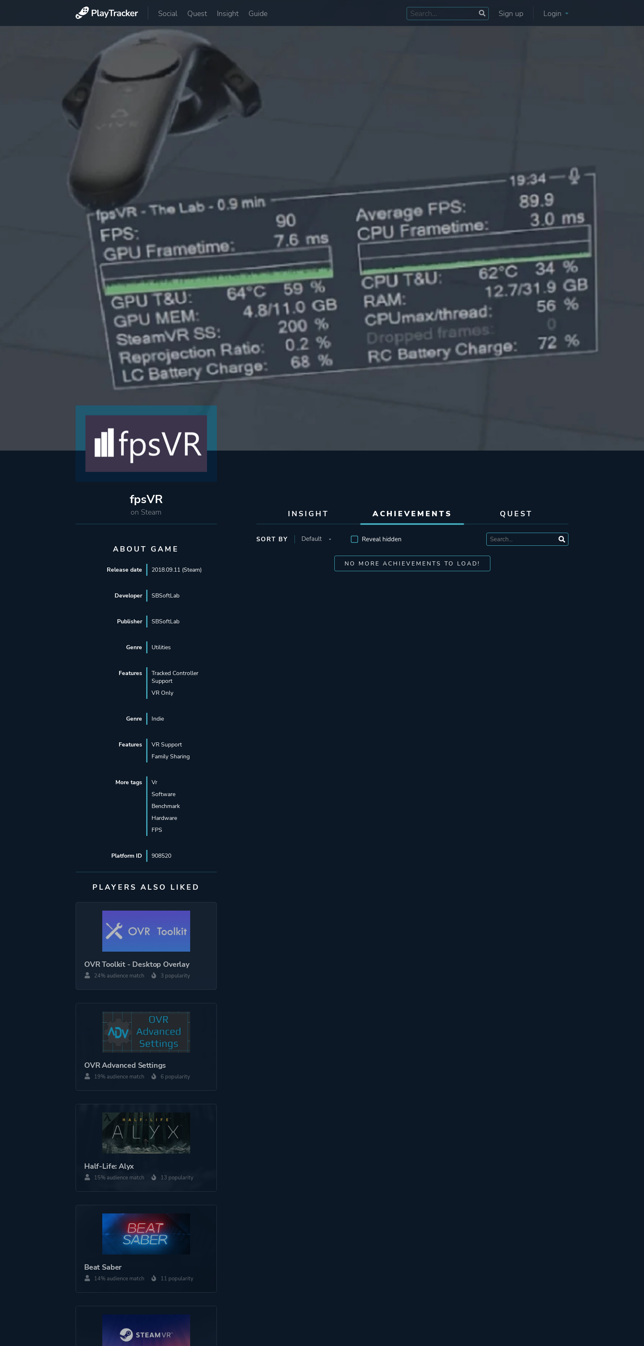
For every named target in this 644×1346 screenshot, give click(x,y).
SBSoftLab (165, 596)
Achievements (412, 514)
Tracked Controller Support (175, 677)
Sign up (511, 13)
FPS (157, 830)
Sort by (272, 539)
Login (555, 13)
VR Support (167, 745)
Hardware (164, 818)
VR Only (162, 693)
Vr (154, 782)
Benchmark (166, 806)
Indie (158, 719)
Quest (197, 13)
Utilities (161, 647)
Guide (257, 13)
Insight (228, 13)
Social (167, 13)
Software (163, 794)
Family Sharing (171, 756)
